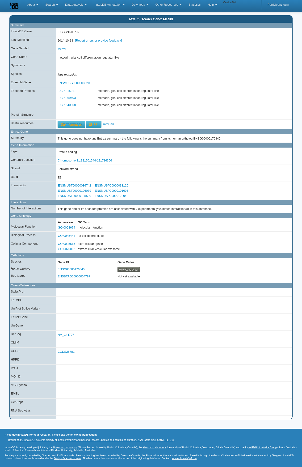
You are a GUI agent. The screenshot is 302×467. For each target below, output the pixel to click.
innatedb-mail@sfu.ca (184, 458)
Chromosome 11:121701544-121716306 (85, 160)
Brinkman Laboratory (65, 447)
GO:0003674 (66, 227)
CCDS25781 (66, 351)
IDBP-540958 (67, 105)
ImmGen (108, 124)
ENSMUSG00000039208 (74, 83)
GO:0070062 (66, 249)
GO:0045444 (66, 236)
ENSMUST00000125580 (74, 196)
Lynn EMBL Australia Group (261, 447)
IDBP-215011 (67, 91)
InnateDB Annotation (109, 4)
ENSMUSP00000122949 (111, 196)
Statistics (195, 4)
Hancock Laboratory (154, 447)
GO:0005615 (66, 244)
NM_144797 (66, 334)
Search (51, 4)
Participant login (278, 4)
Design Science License (67, 458)
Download (140, 4)
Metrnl (62, 49)
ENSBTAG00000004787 (74, 276)
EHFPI (93, 124)
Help (212, 4)
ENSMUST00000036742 (74, 185)
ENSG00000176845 (71, 269)
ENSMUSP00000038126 (111, 185)
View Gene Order (128, 269)
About (32, 4)
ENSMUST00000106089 (74, 190)
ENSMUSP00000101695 (111, 190)
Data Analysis (76, 4)
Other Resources (168, 4)
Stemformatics (71, 124)
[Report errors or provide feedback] (98, 40)
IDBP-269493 (67, 98)
